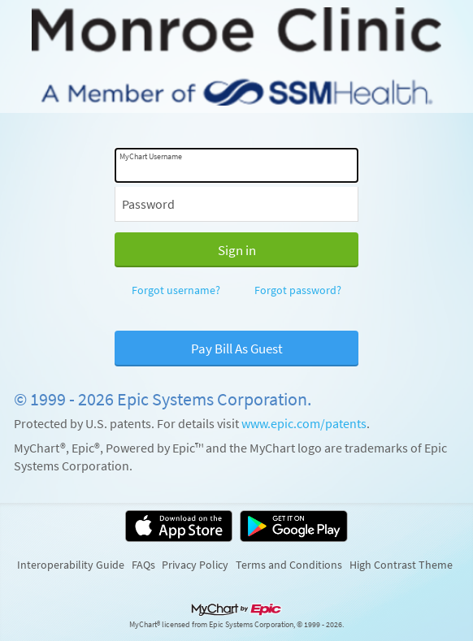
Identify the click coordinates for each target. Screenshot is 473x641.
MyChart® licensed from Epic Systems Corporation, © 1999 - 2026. (236, 625)
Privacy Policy (195, 564)
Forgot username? (176, 290)
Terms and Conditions (289, 564)
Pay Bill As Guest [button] (237, 348)
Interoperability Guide (70, 564)
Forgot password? (297, 290)
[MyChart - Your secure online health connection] (236, 56)
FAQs (143, 564)
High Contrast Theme (401, 564)
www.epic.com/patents (304, 423)
